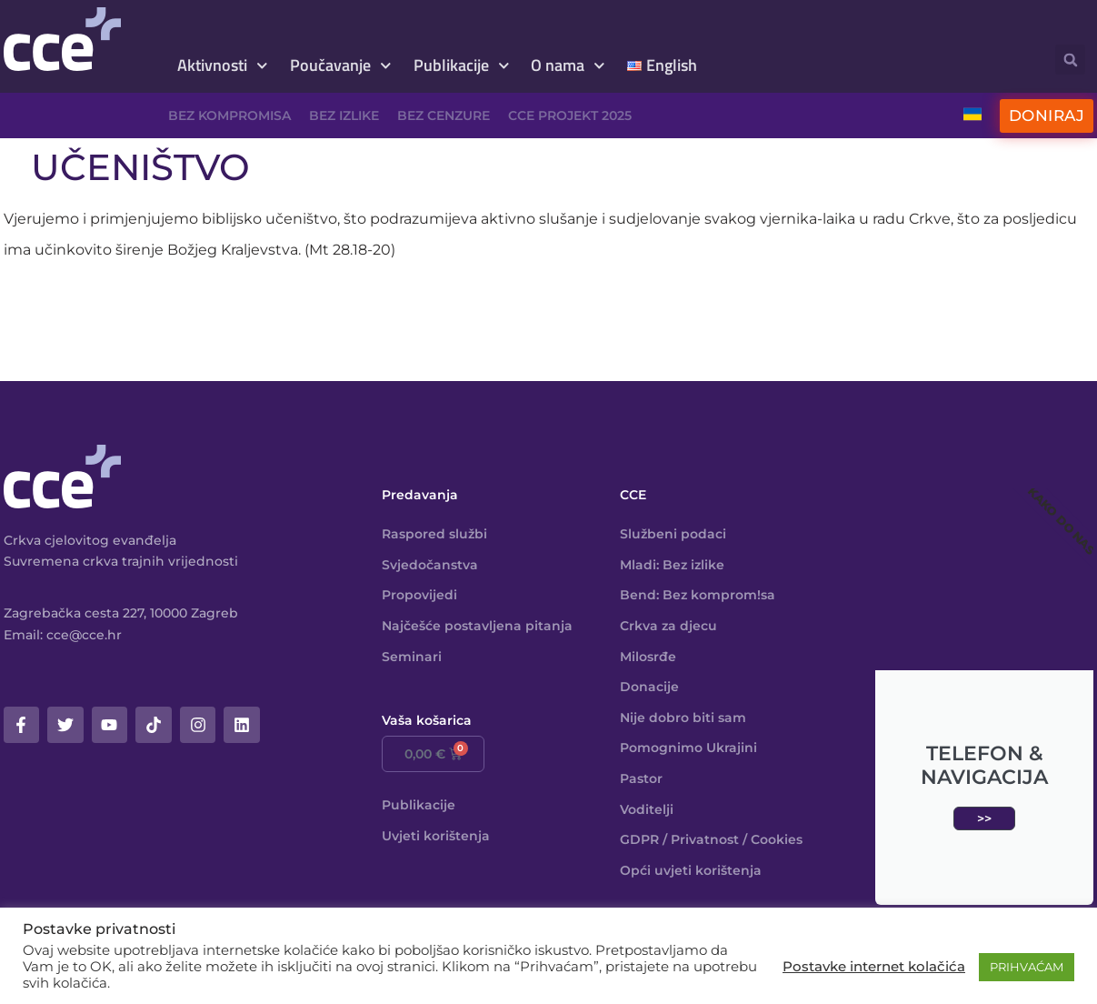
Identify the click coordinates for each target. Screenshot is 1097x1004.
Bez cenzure (443, 115)
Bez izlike (344, 115)
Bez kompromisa (229, 115)
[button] (1070, 60)
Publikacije (462, 66)
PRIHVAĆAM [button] (1026, 966)
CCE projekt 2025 (570, 115)
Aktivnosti (222, 66)
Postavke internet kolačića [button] (874, 967)
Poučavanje (341, 66)
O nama (568, 66)
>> (984, 818)
